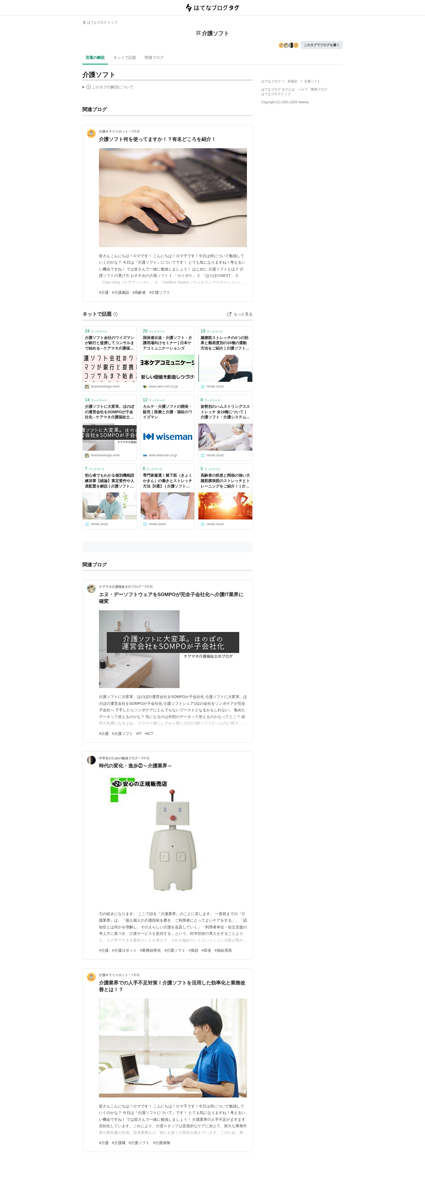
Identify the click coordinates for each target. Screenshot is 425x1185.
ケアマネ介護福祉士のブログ (120, 587)
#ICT (149, 733)
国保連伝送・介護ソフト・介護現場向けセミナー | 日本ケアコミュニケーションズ (167, 342)
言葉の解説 (95, 57)
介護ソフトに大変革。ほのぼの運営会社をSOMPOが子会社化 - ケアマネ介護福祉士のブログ (109, 412)
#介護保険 (161, 1143)
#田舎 (206, 950)
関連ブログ (154, 57)
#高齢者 (139, 292)
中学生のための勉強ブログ (118, 758)
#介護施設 (120, 292)
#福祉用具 (223, 950)
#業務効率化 (150, 950)
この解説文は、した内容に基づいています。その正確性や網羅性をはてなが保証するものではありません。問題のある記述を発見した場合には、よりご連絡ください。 (108, 88)
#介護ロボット (124, 950)
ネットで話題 (124, 57)
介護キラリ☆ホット (113, 131)
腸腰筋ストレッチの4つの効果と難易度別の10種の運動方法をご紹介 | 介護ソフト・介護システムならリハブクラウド (225, 343)
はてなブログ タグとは (278, 89)
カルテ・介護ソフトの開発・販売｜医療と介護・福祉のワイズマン (167, 411)
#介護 (104, 292)
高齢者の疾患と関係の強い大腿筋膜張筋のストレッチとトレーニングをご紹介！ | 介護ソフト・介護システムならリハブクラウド (225, 481)
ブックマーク (96, 331)
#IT (139, 733)
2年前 (135, 131)
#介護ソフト (159, 292)
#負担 (193, 950)
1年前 (135, 975)
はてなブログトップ (276, 94)
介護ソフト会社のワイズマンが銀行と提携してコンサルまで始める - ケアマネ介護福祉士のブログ (109, 343)
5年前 (145, 758)
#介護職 (118, 1143)
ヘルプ (303, 89)
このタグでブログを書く (322, 45)
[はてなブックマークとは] (115, 314)
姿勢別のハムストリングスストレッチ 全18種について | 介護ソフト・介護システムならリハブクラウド (225, 412)
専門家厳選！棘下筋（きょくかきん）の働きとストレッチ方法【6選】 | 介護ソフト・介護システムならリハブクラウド (167, 481)
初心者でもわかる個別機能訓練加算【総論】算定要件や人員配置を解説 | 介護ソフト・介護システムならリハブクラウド (109, 481)
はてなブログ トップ (99, 22)
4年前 (148, 587)
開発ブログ (319, 89)
